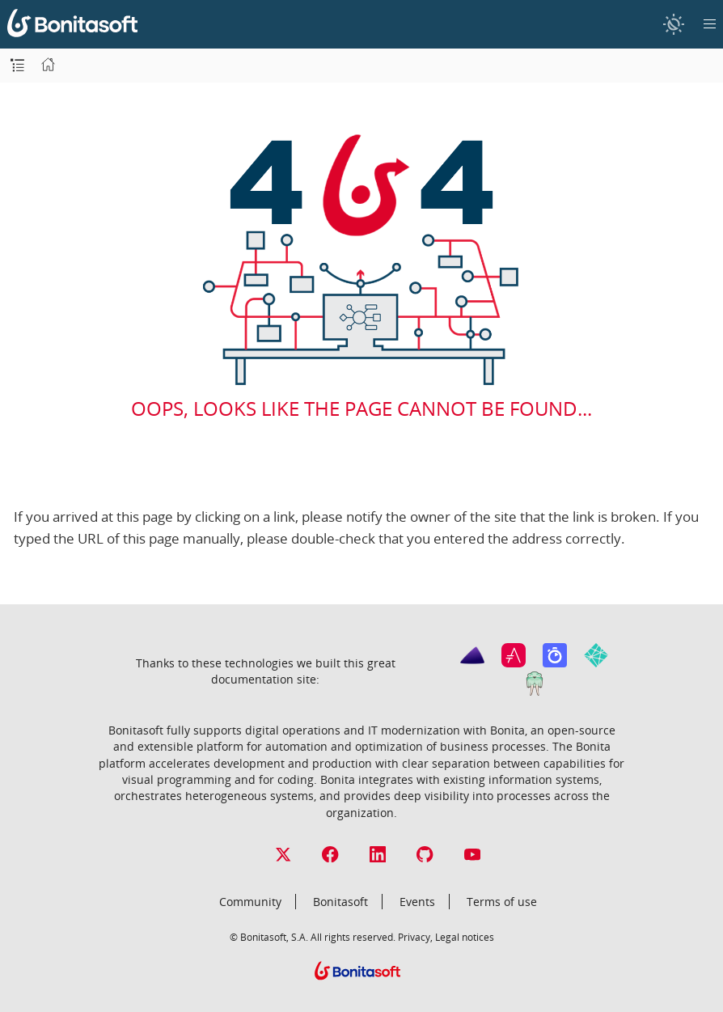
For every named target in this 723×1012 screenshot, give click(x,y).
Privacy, (415, 936)
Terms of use (502, 901)
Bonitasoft (340, 901)
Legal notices (464, 936)
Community (250, 901)
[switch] (673, 24)
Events (417, 901)
